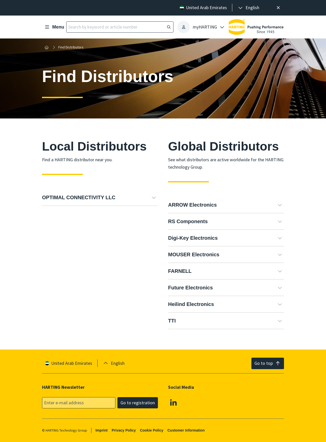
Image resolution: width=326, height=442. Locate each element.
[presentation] (248, 8)
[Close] (278, 8)
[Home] (46, 47)
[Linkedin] (173, 402)
